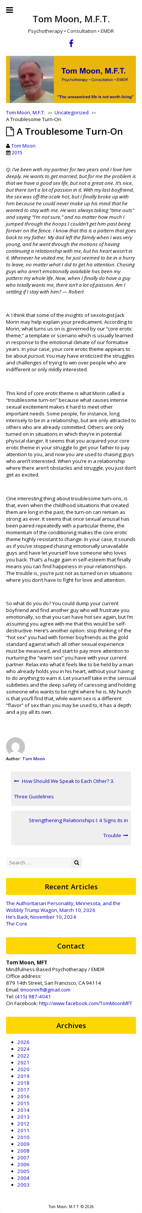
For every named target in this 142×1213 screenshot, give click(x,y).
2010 (23, 1137)
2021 (23, 1062)
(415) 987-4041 (33, 996)
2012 (23, 1123)
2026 (23, 1042)
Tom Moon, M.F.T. (71, 18)
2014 (23, 1110)
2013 (23, 1116)
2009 (23, 1144)
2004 (23, 1178)
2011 (23, 1130)
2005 (23, 1171)
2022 (23, 1055)
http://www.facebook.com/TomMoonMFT (85, 1003)
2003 (23, 1184)
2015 (17, 152)
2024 (23, 1048)
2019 (23, 1076)
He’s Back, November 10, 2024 (41, 916)
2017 (23, 1089)
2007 (23, 1157)
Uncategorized (72, 112)
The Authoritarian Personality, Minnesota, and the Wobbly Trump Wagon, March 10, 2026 (63, 906)
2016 (23, 1096)
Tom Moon (23, 145)
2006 (23, 1164)
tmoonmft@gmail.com (45, 989)
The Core (16, 923)
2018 (23, 1082)
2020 (23, 1069)
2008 (23, 1150)
